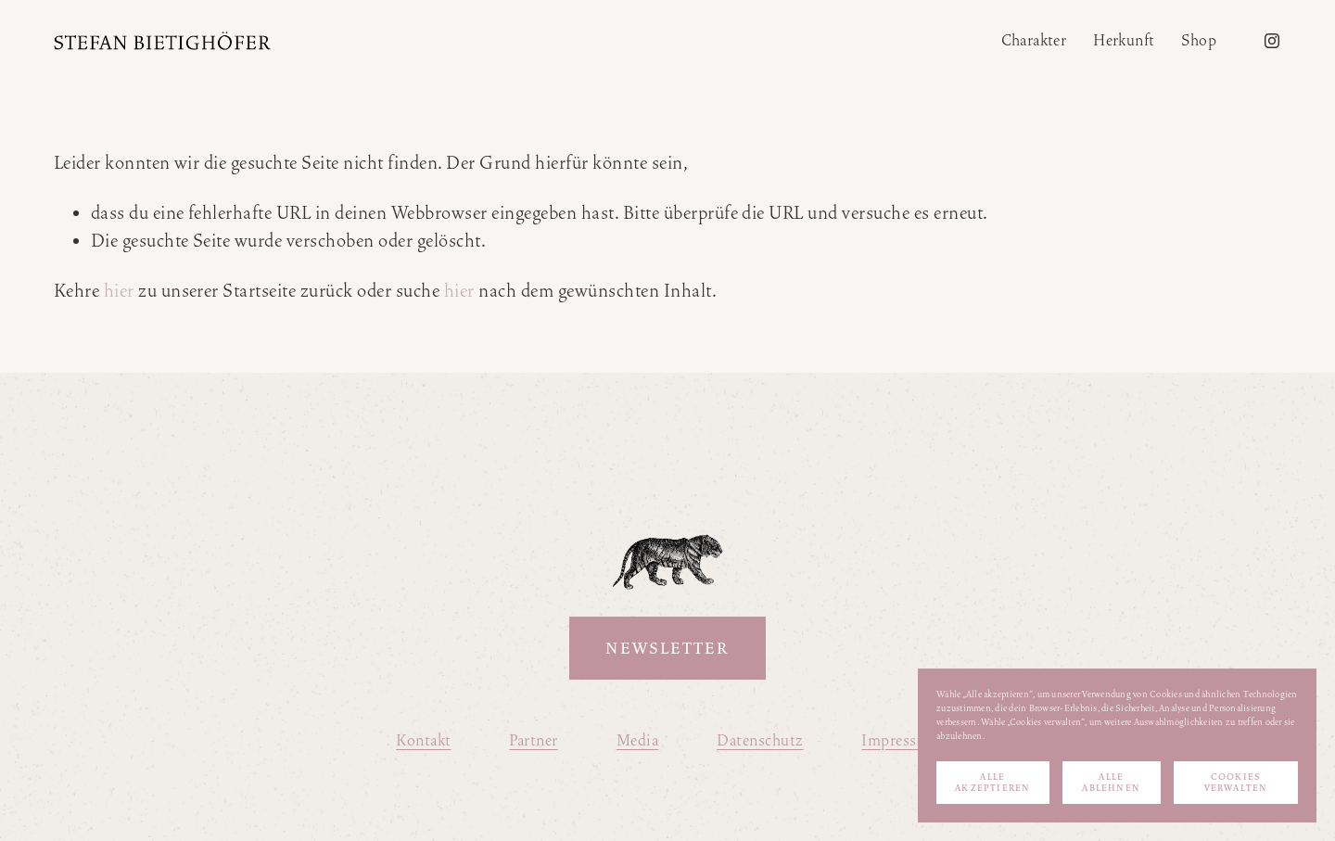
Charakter (1034, 40)
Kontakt (423, 740)
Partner (533, 740)
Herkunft (1123, 40)
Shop (1198, 40)
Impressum (899, 740)
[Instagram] (1272, 41)
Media (637, 740)
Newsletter (667, 648)
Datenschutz (760, 740)
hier (119, 290)
